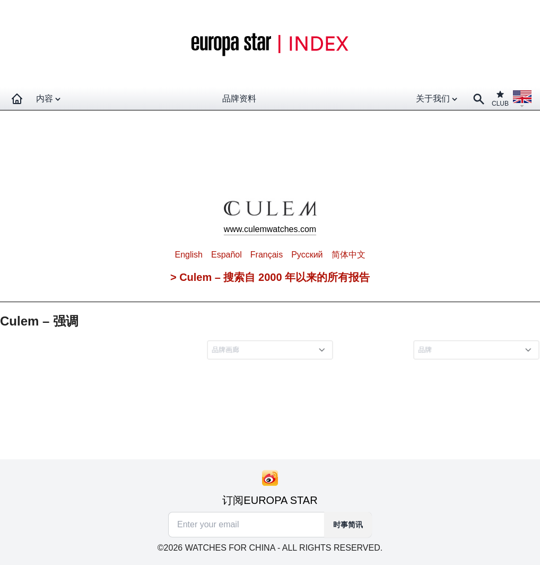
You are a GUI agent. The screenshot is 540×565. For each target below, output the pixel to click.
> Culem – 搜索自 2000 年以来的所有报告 (270, 277)
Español (226, 254)
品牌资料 (239, 98)
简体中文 (348, 254)
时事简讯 (348, 524)
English (188, 254)
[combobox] (272, 350)
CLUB (500, 98)
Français (266, 254)
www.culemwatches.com (270, 229)
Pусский (307, 254)
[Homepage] (17, 98)
